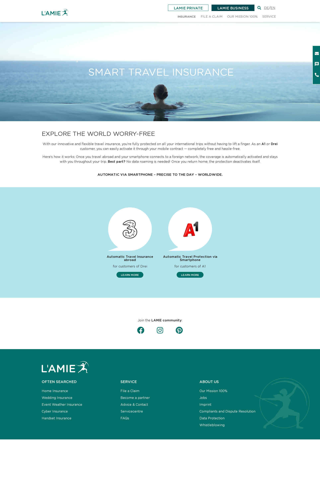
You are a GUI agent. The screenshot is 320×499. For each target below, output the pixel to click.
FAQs (125, 418)
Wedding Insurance (57, 398)
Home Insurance (55, 391)
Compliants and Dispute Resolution (227, 411)
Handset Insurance (56, 418)
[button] (129, 275)
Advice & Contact (134, 404)
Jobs (203, 398)
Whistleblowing (212, 425)
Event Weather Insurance (62, 404)
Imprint (205, 404)
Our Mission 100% (213, 391)
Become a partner (135, 398)
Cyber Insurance (55, 411)
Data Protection (212, 418)
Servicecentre (132, 411)
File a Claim (130, 391)
